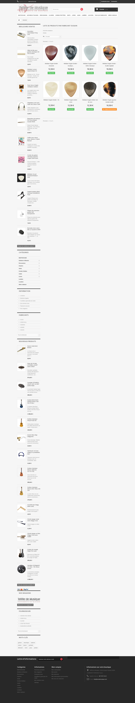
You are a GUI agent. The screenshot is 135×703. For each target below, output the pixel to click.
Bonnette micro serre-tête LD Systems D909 (33, 228)
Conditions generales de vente (27, 300)
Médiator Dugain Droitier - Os (51, 100)
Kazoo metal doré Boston (32, 346)
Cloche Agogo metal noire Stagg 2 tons (33, 519)
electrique (26, 642)
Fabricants (23, 315)
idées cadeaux (112, 15)
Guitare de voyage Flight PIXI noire (32, 550)
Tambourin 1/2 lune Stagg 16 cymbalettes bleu (33, 452)
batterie (33, 642)
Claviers (51, 15)
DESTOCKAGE (21, 15)
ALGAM (22, 621)
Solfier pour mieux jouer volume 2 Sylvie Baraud (33, 139)
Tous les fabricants (101, 15)
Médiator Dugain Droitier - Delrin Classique (90, 64)
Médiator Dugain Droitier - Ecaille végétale (109, 64)
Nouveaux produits (27, 341)
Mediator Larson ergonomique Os (32, 70)
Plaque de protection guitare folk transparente (33, 212)
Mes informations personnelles (60, 676)
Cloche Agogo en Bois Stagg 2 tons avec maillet (33, 535)
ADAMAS (22, 324)
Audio (79, 15)
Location (90, 15)
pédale (36, 647)
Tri (43, 36)
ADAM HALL (23, 322)
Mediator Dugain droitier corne (70, 101)
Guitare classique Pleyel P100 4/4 (32, 419)
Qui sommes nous (24, 303)
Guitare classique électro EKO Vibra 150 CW (33, 489)
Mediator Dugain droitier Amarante (51, 64)
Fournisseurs (25, 611)
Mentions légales (24, 298)
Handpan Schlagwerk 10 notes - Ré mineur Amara (33, 567)
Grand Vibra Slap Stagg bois (32, 435)
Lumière (84, 15)
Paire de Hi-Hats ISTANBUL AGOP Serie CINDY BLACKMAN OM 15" (33, 365)
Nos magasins (23, 308)
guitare (20, 642)
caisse (19, 645)
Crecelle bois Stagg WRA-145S (33, 505)
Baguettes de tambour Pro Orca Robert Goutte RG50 (33, 120)
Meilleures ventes (27, 27)
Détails (44, 33)
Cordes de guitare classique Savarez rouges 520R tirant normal (32, 156)
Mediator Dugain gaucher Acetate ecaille (109, 101)
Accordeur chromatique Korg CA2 (32, 32)
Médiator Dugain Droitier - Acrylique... (71, 64)
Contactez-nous (105, 1)
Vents (68, 15)
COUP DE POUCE (25, 623)
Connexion (114, 1)
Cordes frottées (60, 15)
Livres (74, 15)
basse (25, 645)
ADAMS (22, 327)
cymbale (31, 645)
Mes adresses (55, 674)
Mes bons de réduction (58, 678)
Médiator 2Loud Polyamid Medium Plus (32, 175)
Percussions (43, 15)
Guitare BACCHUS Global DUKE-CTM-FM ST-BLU (33, 401)
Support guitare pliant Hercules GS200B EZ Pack (33, 193)
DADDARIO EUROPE (25, 626)
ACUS (21, 319)
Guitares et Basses (32, 15)
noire (26, 647)
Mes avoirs (54, 672)
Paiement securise (25, 306)
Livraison (22, 295)
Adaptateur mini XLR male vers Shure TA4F (33, 103)
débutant (20, 647)
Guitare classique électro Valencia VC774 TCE (32, 470)
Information (24, 291)
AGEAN (22, 330)
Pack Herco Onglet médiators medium (32, 85)
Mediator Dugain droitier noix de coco (90, 101)
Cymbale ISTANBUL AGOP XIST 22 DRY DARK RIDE (33, 384)
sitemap (36, 682)
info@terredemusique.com (100, 679)
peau (30, 647)
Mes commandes (56, 669)
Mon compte (56, 667)
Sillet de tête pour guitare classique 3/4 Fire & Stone (33, 52)
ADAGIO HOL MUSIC (25, 615)
